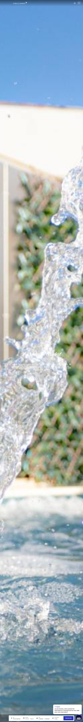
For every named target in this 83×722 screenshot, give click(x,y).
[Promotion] (58, 719)
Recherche (68, 718)
